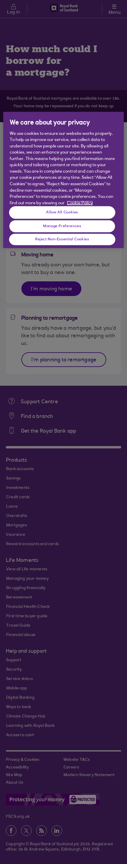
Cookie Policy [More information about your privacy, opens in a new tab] (80, 203)
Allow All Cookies (62, 212)
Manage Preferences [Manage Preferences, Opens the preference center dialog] (62, 226)
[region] (63, 180)
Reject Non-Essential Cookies (62, 239)
